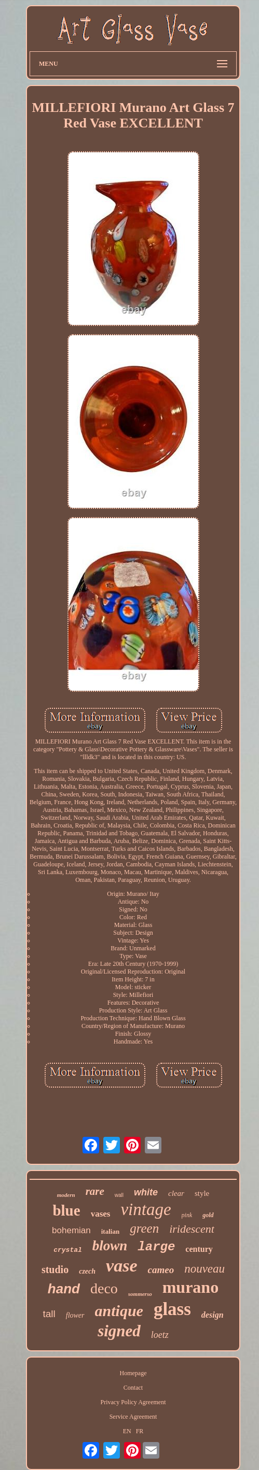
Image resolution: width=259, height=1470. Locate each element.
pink (187, 1215)
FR (140, 1431)
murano (190, 1287)
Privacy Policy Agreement (133, 1402)
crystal (67, 1250)
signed (119, 1331)
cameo (160, 1269)
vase (121, 1265)
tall (49, 1313)
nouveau (204, 1268)
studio (55, 1269)
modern (66, 1195)
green (144, 1228)
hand (64, 1288)
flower (75, 1315)
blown (110, 1245)
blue (66, 1210)
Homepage (133, 1373)
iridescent (191, 1228)
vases (101, 1214)
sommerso (140, 1294)
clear (176, 1193)
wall (119, 1195)
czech (87, 1271)
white (146, 1192)
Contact (133, 1387)
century (198, 1249)
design (212, 1314)
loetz (160, 1335)
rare (95, 1191)
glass (172, 1309)
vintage (145, 1209)
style (202, 1193)
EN (127, 1431)
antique (119, 1310)
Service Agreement (133, 1416)
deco (104, 1288)
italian (110, 1231)
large (156, 1247)
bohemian (71, 1230)
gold (207, 1215)
